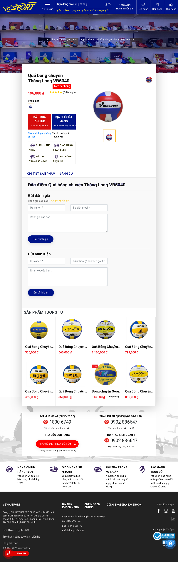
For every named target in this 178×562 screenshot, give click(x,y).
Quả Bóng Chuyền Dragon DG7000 (71, 347)
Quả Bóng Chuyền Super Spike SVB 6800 (38, 391)
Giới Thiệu (8, 530)
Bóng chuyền (63, 39)
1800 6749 (60, 422)
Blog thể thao (10, 543)
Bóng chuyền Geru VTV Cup (105, 391)
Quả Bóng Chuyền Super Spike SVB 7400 (138, 347)
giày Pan (76, 10)
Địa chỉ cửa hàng (64, 121)
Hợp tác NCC (23, 530)
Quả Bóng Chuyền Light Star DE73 (38, 347)
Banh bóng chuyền (83, 39)
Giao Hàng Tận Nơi (71, 521)
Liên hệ (36, 536)
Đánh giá (66, 173)
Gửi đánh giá (40, 239)
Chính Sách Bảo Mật (94, 516)
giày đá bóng (63, 10)
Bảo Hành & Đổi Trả (72, 526)
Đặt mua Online (40, 121)
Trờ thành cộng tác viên (16, 536)
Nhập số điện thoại (57, 443)
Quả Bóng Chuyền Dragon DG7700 (105, 347)
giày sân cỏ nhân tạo (93, 10)
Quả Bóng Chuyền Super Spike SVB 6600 (71, 391)
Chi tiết (41, 173)
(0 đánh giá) (69, 92)
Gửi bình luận (40, 292)
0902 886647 (123, 422)
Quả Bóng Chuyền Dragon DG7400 (138, 391)
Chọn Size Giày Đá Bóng (74, 516)
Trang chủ (49, 39)
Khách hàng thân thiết (73, 530)
